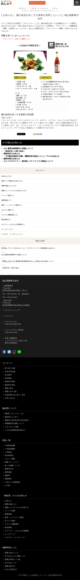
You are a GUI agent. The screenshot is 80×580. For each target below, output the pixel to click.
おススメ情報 (6, 210)
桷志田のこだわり (11, 417)
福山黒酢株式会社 (10, 281)
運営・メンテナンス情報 (10, 205)
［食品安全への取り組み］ (14, 151)
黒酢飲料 (8, 479)
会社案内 (8, 375)
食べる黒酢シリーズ (12, 465)
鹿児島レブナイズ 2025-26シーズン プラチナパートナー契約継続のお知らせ (28, 248)
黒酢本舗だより (6, 186)
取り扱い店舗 (10, 368)
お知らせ (4, 176)
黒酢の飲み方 (10, 566)
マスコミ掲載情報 (7, 215)
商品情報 (4, 219)
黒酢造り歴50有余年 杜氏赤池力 (17, 420)
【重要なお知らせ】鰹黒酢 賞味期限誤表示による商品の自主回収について (27, 261)
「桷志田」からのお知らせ (14, 495)
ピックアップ (6, 229)
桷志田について (9, 408)
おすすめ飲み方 (11, 569)
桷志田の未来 (10, 385)
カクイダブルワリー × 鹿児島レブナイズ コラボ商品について (28, 161)
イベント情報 (6, 195)
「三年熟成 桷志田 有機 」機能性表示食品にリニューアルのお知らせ (31, 156)
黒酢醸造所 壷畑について (14, 423)
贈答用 (7, 475)
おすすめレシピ (11, 563)
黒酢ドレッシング (11, 462)
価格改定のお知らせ (12, 154)
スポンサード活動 (11, 427)
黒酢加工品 (9, 469)
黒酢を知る (9, 388)
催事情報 (4, 200)
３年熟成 (8, 452)
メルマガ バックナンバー (10, 234)
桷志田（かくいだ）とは (14, 413)
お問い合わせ (10, 398)
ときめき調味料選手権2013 (15, 430)
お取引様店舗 (10, 371)
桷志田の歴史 (10, 381)
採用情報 (8, 378)
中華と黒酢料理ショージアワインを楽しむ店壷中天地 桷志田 (16, 340)
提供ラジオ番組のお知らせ (10, 181)
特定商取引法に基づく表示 (15, 395)
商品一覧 (6, 440)
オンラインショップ (37, 3)
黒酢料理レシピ (9, 547)
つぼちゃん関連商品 (12, 482)
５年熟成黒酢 (10, 449)
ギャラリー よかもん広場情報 (11, 224)
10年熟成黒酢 (10, 445)
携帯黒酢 (8, 472)
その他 (7, 485)
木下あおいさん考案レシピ (15, 556)
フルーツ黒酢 (10, 459)
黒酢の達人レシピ (11, 553)
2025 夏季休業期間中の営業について (18, 148)
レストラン (9, 316)
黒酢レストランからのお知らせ (12, 190)
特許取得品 (9, 455)
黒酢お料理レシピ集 (12, 559)
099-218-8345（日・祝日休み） (18, 294)
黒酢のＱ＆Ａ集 (11, 391)
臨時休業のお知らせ (12, 159)
